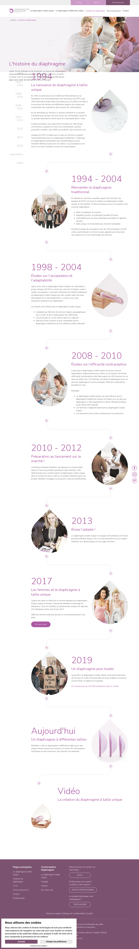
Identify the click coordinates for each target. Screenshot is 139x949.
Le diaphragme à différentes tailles (70, 11)
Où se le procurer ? (21, 890)
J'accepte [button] (21, 942)
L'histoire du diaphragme (95, 11)
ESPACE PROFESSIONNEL (83, 890)
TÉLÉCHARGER (79, 904)
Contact (126, 11)
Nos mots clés (47, 890)
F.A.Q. (79, 2)
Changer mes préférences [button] (56, 942)
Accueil (13, 20)
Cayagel (44, 881)
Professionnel (118, 2)
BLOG (96, 2)
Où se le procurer (114, 11)
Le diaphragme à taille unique (42, 11)
